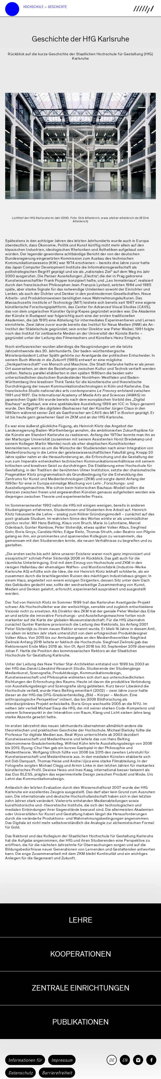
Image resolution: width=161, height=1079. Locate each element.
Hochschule (33, 7)
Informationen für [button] (25, 1060)
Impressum (61, 1060)
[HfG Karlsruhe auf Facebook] (151, 1060)
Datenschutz (20, 1073)
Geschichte (57, 7)
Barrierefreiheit (57, 1073)
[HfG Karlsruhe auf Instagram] (138, 1060)
